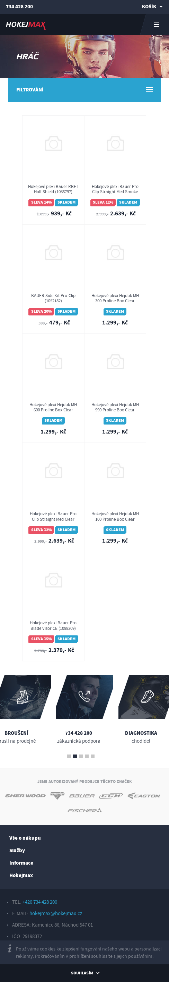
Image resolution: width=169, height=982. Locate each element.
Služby (17, 850)
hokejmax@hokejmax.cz (55, 913)
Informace (21, 863)
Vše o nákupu (25, 838)
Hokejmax (21, 875)
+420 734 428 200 (40, 902)
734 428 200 (19, 6)
